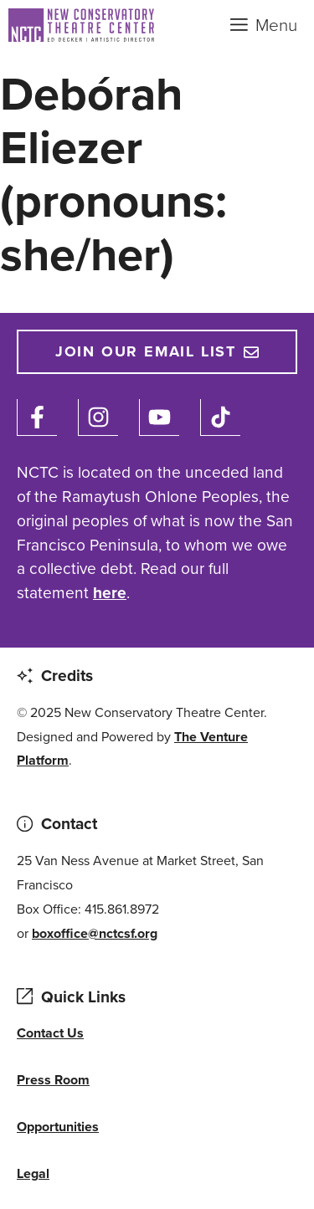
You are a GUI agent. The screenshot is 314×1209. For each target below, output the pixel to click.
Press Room (53, 1079)
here (109, 593)
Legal (33, 1173)
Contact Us (50, 1033)
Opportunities (58, 1126)
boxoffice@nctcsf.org (94, 933)
